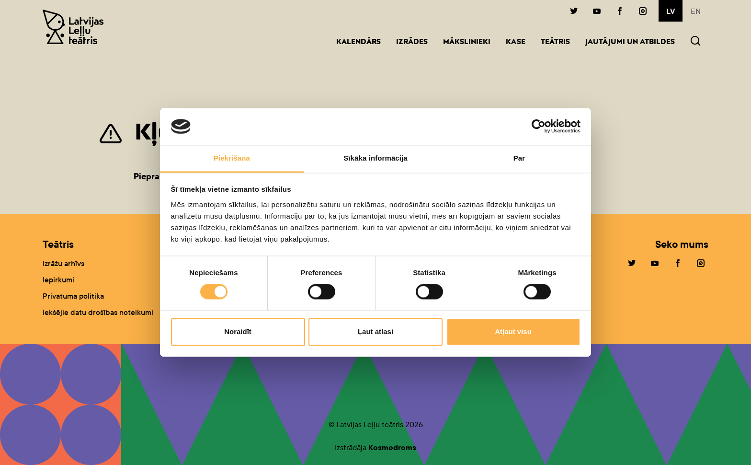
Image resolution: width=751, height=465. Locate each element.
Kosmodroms (392, 447)
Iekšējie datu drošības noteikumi (98, 312)
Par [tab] (519, 158)
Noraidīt (237, 331)
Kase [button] (515, 42)
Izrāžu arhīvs (63, 263)
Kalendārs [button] (358, 42)
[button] (695, 42)
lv (670, 11)
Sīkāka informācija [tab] (375, 158)
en (696, 11)
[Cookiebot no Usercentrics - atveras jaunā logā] (538, 126)
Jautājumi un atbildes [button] (630, 42)
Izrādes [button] (412, 42)
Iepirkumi (58, 279)
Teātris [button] (555, 42)
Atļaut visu (513, 331)
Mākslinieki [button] (466, 42)
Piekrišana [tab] (232, 158)
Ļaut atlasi (375, 331)
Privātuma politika (73, 296)
